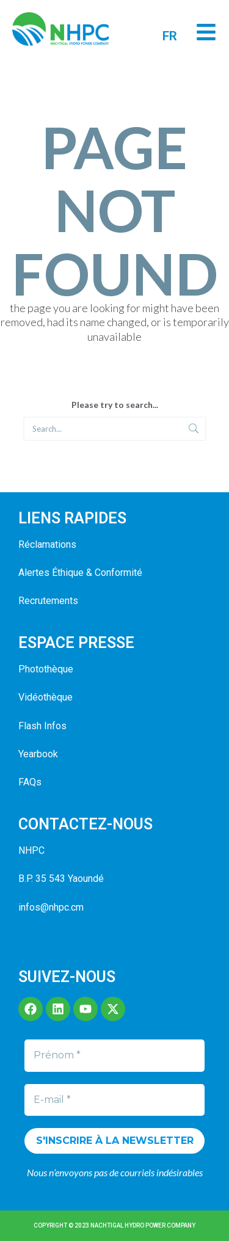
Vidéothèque (45, 697)
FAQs (30, 782)
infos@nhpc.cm (51, 907)
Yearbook (38, 754)
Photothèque (45, 669)
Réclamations (47, 544)
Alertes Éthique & (55, 572)
